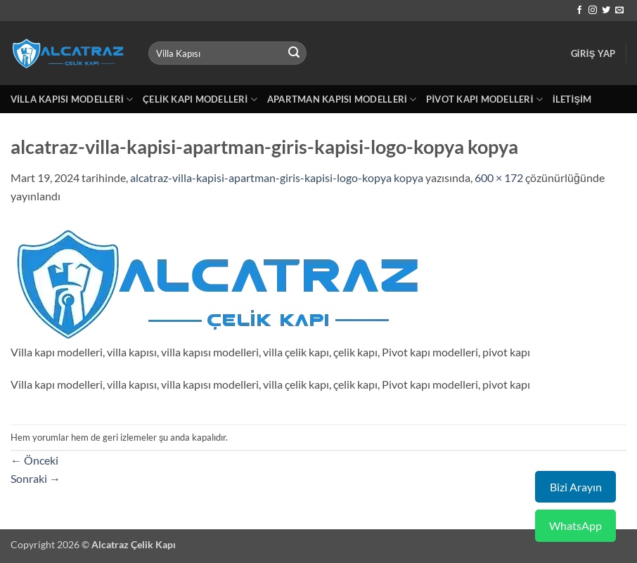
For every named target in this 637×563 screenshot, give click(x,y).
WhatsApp (575, 525)
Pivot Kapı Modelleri (484, 99)
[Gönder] (294, 53)
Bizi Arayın (576, 486)
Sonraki (35, 478)
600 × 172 (499, 177)
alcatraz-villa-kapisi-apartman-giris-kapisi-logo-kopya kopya (276, 177)
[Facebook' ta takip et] (579, 10)
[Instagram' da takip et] (592, 10)
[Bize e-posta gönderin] (619, 10)
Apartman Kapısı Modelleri (341, 99)
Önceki (34, 460)
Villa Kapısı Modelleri (72, 99)
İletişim (572, 99)
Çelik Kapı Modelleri (200, 99)
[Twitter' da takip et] (606, 10)
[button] (593, 53)
